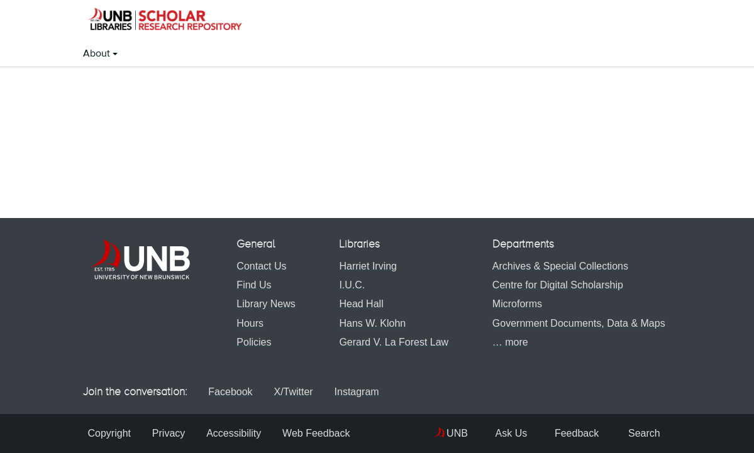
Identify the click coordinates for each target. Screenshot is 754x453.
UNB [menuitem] (427, 433)
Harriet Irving (365, 266)
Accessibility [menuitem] (238, 433)
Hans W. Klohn (369, 323)
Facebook (228, 391)
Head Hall (358, 303)
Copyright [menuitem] (109, 433)
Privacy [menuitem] (171, 433)
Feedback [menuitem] (559, 433)
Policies (251, 342)
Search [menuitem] (635, 433)
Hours (247, 323)
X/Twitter (296, 391)
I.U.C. (349, 285)
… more (508, 342)
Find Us (251, 285)
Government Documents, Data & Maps (576, 323)
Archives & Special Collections (558, 266)
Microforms (515, 303)
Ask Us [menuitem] (484, 433)
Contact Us (259, 266)
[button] (165, 20)
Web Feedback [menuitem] (324, 433)
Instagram (365, 391)
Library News (263, 303)
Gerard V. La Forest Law (391, 342)
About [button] (98, 54)
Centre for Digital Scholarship (555, 285)
